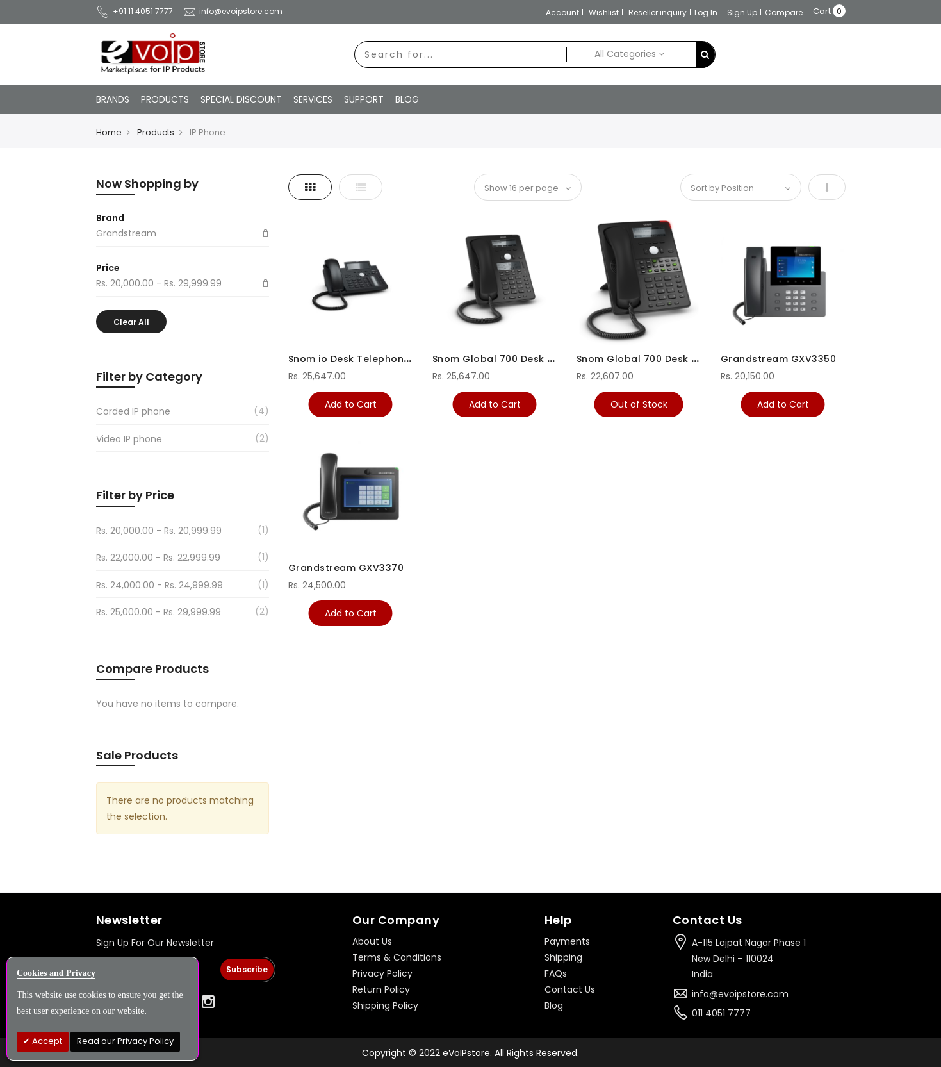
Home (109, 132)
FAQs (555, 973)
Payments (567, 941)
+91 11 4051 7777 (134, 11)
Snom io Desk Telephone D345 (363, 358)
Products (155, 132)
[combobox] (460, 54)
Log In (705, 12)
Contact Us (569, 989)
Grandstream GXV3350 (779, 358)
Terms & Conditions (396, 957)
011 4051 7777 (721, 1013)
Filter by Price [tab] (135, 495)
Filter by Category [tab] (149, 376)
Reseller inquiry (657, 12)
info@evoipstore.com (232, 11)
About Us (372, 941)
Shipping (563, 957)
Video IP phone (129, 439)
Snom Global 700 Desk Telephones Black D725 (692, 358)
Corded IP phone (133, 411)
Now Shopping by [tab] (147, 184)
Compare (784, 12)
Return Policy (381, 989)
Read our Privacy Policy (125, 1041)
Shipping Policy (385, 1005)
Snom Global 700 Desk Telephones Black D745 (548, 358)
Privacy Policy (382, 973)
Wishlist (604, 12)
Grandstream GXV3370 (346, 567)
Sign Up (742, 12)
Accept (46, 1041)
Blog (553, 1005)
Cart (822, 11)
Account (562, 12)
